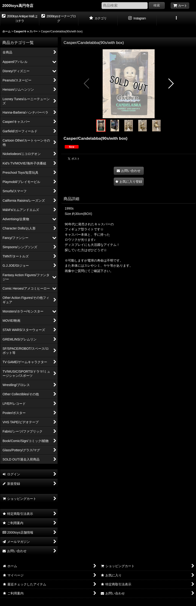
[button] (176, 19)
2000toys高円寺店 (17, 5)
